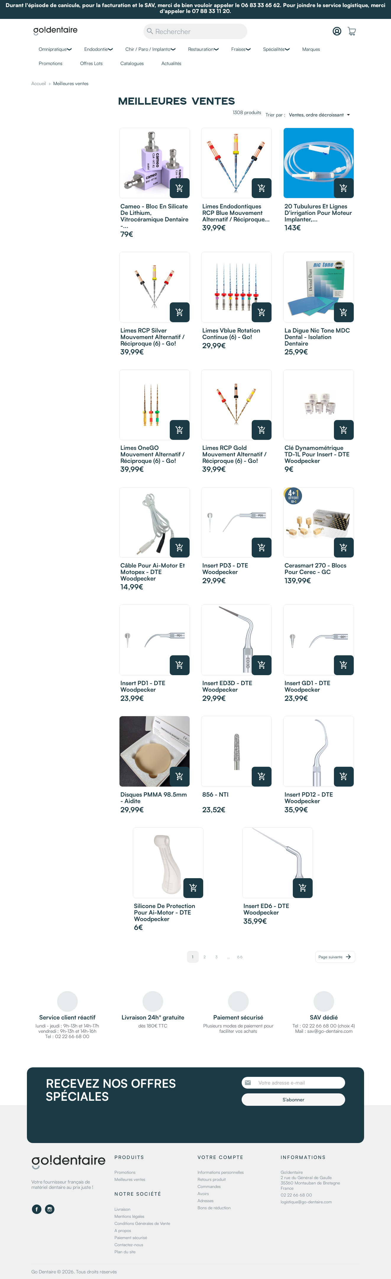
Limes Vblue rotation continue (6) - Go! (231, 334)
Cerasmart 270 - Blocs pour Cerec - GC (315, 569)
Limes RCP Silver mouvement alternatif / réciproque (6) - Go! (152, 337)
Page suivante (335, 956)
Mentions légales (129, 1216)
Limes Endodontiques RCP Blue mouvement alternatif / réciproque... (236, 212)
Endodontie (96, 49)
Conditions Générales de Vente (142, 1223)
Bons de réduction (214, 1207)
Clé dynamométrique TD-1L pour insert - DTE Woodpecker (317, 454)
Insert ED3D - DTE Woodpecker (227, 686)
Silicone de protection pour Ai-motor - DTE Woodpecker (164, 912)
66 (240, 956)
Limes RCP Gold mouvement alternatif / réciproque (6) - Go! (234, 454)
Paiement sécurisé (130, 1237)
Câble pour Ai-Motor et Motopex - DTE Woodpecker (152, 572)
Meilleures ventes (129, 1179)
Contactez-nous (128, 1244)
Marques (311, 49)
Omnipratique (53, 49)
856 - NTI (215, 794)
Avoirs (203, 1193)
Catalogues (132, 63)
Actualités (171, 63)
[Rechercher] (195, 31)
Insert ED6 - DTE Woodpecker (266, 909)
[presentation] (291, 1122)
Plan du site (124, 1251)
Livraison (122, 1209)
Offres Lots (91, 63)
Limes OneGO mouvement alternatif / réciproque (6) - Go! (152, 454)
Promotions (50, 63)
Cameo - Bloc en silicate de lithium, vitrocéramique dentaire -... (154, 215)
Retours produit (212, 1179)
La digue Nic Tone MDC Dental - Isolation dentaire (317, 337)
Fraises (238, 49)
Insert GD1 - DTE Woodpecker (307, 686)
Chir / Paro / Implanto (147, 49)
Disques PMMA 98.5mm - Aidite (153, 798)
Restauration (201, 49)
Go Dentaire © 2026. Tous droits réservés (74, 1272)
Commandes (209, 1186)
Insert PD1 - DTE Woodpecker (142, 686)
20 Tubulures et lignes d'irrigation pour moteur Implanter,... (318, 212)
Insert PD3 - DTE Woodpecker (225, 569)
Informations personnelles (221, 1172)
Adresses (206, 1200)
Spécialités (274, 49)
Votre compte (221, 1157)
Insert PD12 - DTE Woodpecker (309, 798)
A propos (122, 1230)
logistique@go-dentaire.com (306, 1201)
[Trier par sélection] (320, 115)
